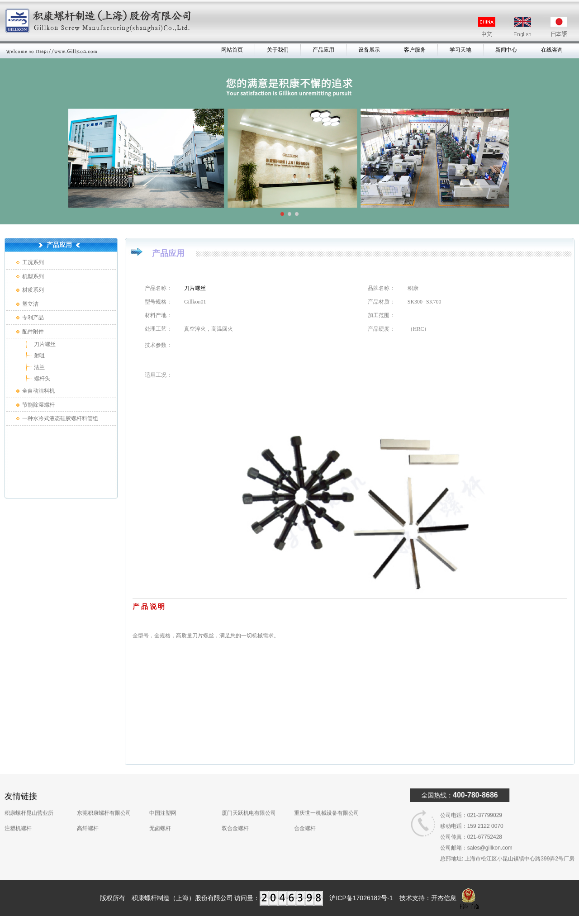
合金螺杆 (305, 815)
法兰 (39, 367)
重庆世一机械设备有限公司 (326, 800)
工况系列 (33, 262)
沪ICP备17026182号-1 (361, 898)
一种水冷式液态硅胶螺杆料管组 (60, 418)
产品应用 (323, 50)
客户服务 (415, 50)
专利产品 (33, 317)
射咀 (39, 355)
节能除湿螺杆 (38, 405)
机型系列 (33, 276)
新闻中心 (506, 50)
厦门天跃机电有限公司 (249, 800)
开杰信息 (443, 898)
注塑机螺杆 (18, 815)
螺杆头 (41, 378)
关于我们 (278, 50)
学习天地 (460, 50)
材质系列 (33, 290)
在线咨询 (552, 50)
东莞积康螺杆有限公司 (104, 800)
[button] (282, 214)
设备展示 (369, 50)
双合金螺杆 (235, 815)
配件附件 (33, 331)
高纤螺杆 (88, 815)
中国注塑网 (162, 800)
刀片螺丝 (44, 344)
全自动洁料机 (38, 391)
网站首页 (232, 50)
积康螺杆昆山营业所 (29, 800)
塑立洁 (30, 304)
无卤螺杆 (160, 815)
